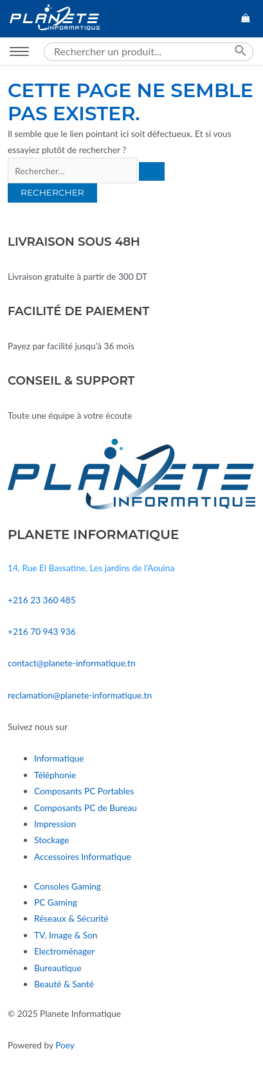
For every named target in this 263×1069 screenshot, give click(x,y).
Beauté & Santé (64, 983)
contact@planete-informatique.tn (72, 662)
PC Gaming (55, 902)
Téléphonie (55, 774)
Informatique (59, 758)
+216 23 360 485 (42, 599)
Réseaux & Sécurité (71, 918)
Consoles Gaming (67, 886)
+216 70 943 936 (42, 631)
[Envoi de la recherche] (152, 171)
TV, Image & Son (65, 934)
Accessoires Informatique (82, 856)
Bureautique (58, 967)
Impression (55, 823)
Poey (65, 1044)
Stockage (51, 839)
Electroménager (64, 951)
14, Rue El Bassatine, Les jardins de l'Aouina (91, 567)
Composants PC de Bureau (85, 807)
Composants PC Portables (84, 790)
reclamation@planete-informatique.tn (80, 695)
